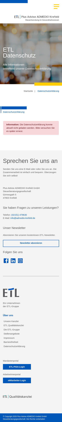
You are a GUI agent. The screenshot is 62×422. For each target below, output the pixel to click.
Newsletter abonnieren (31, 243)
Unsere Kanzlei (11, 321)
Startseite (28, 91)
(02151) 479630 (19, 215)
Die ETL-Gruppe (12, 329)
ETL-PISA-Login (17, 367)
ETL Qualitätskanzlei (14, 325)
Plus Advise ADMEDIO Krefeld (36, 17)
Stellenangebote (12, 333)
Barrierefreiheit (11, 342)
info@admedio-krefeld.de (22, 218)
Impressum (9, 338)
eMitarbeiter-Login (17, 380)
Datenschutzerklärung (48, 91)
